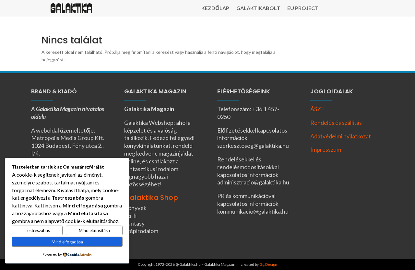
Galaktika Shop (151, 197)
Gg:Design (268, 264)
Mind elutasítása (94, 230)
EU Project (302, 8)
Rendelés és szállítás (336, 122)
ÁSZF (317, 108)
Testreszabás (37, 230)
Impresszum (325, 149)
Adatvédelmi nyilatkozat (340, 136)
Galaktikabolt (258, 8)
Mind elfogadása (67, 241)
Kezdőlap (215, 8)
